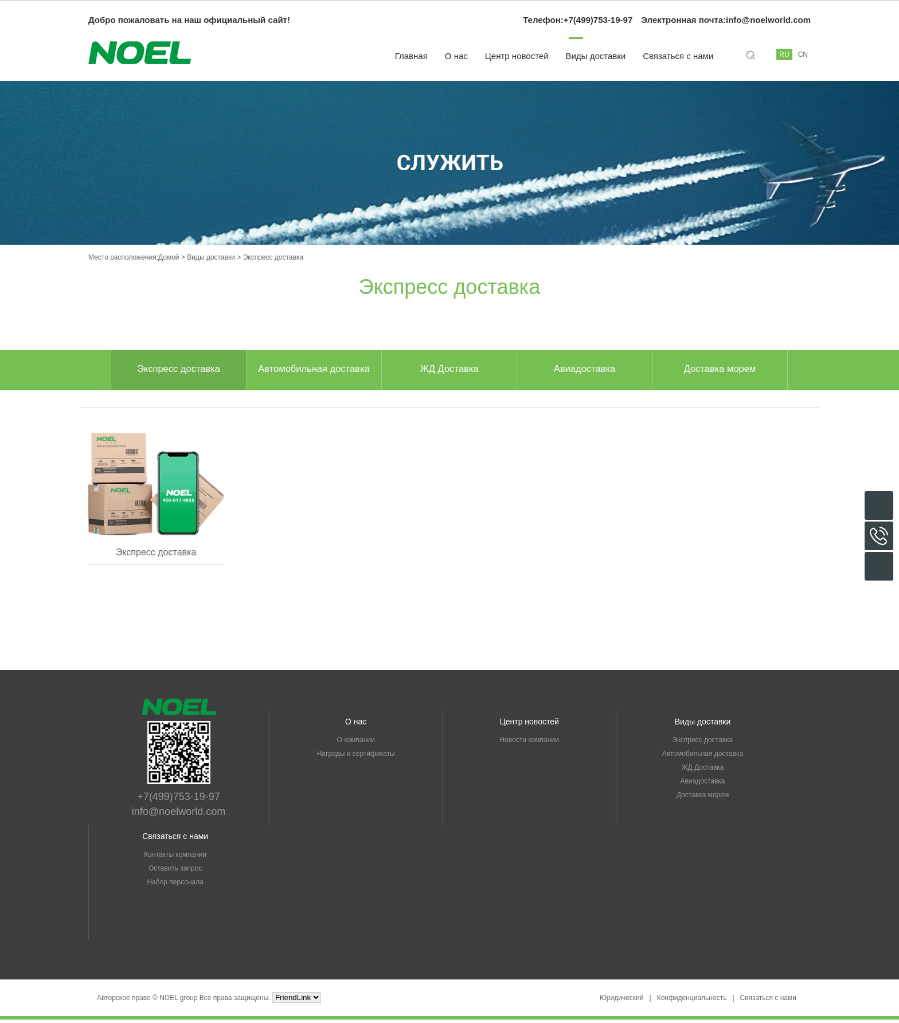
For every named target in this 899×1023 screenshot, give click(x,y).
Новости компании (528, 743)
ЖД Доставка (449, 369)
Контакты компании (175, 858)
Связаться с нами (678, 56)
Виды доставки (596, 56)
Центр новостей (517, 56)
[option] (179, 370)
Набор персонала (175, 885)
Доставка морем (720, 369)
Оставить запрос (175, 872)
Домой (168, 257)
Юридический (622, 1001)
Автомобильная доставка (313, 369)
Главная (411, 56)
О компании (356, 743)
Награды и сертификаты (356, 757)
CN (803, 54)
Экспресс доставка (178, 369)
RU (784, 54)
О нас (456, 56)
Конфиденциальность (692, 1001)
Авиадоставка (584, 369)
